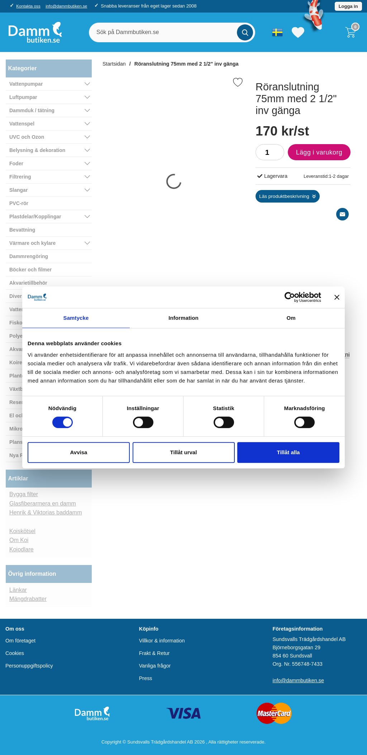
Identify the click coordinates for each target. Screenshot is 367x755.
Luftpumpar (23, 97)
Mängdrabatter (28, 599)
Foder (16, 163)
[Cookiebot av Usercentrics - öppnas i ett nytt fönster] (289, 297)
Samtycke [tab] (76, 318)
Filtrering (20, 177)
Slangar (18, 190)
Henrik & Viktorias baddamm (45, 512)
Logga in (348, 6)
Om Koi (18, 540)
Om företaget (20, 641)
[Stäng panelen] (336, 297)
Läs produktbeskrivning (284, 196)
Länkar (18, 590)
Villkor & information (162, 641)
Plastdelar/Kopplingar (35, 216)
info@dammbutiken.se (66, 6)
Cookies (14, 653)
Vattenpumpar (26, 84)
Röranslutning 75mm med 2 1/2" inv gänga (186, 64)
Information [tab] (183, 318)
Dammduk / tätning (31, 110)
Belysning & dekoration (37, 150)
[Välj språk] (277, 32)
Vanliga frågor (155, 666)
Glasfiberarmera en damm (42, 503)
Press (145, 678)
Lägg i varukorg (315, 154)
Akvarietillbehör (28, 283)
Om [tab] (290, 318)
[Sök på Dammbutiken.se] (172, 32)
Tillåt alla (288, 452)
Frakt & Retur (154, 653)
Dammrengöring (28, 256)
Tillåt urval (183, 452)
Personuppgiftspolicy (29, 666)
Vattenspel (21, 124)
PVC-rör (18, 203)
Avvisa (78, 452)
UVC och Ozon (26, 137)
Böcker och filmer (30, 269)
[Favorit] (237, 82)
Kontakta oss (28, 6)
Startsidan (114, 64)
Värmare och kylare (32, 243)
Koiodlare (21, 549)
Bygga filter (23, 494)
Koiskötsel (22, 531)
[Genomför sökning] (245, 32)
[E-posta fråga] (342, 214)
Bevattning (22, 230)
